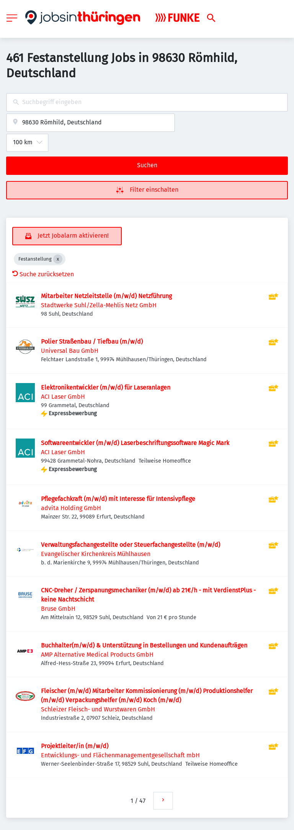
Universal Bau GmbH (69, 350)
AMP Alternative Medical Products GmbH (97, 654)
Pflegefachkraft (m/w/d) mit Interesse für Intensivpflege (118, 498)
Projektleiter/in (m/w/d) (74, 746)
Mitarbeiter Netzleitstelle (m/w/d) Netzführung (106, 296)
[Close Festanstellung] (57, 259)
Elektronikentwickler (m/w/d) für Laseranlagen (105, 387)
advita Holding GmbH (71, 508)
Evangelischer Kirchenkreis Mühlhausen (95, 554)
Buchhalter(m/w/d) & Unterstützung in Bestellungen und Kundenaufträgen (144, 645)
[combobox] (147, 102)
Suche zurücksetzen (43, 274)
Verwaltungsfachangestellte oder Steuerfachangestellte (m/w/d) (130, 544)
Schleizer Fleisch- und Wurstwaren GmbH (98, 709)
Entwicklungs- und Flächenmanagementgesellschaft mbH (120, 755)
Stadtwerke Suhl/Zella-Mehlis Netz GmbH (99, 305)
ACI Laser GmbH (63, 396)
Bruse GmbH (58, 608)
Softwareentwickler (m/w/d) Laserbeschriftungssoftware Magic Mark (135, 443)
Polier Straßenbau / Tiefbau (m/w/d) (92, 341)
